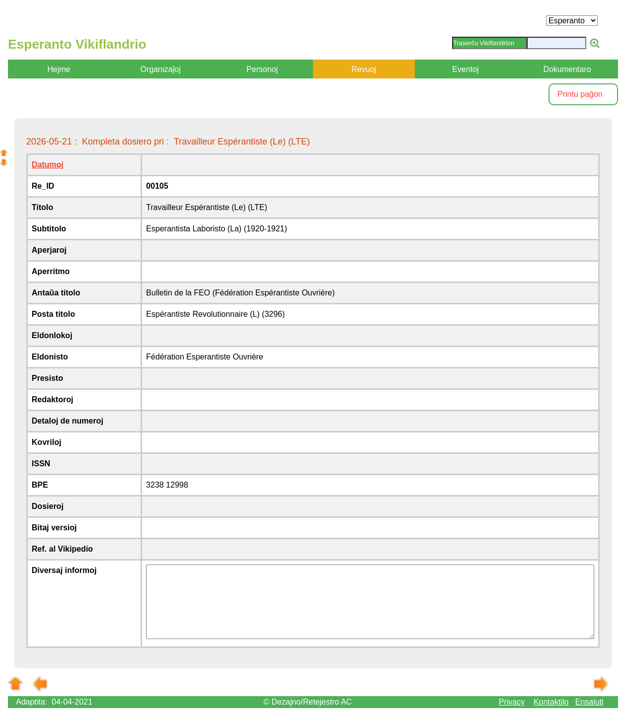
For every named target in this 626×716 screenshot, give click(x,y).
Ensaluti (589, 702)
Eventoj (465, 69)
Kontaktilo (551, 702)
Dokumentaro (567, 69)
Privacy (512, 702)
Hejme (58, 69)
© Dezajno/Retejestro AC (307, 702)
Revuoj (363, 69)
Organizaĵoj (161, 69)
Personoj (262, 69)
